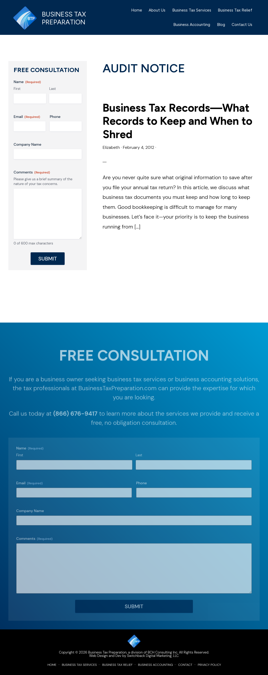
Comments (32, 172)
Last (52, 88)
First (17, 88)
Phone (55, 116)
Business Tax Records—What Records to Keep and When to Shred (177, 121)
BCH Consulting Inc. (163, 652)
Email (27, 116)
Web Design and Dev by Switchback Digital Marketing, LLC (134, 656)
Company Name (27, 144)
